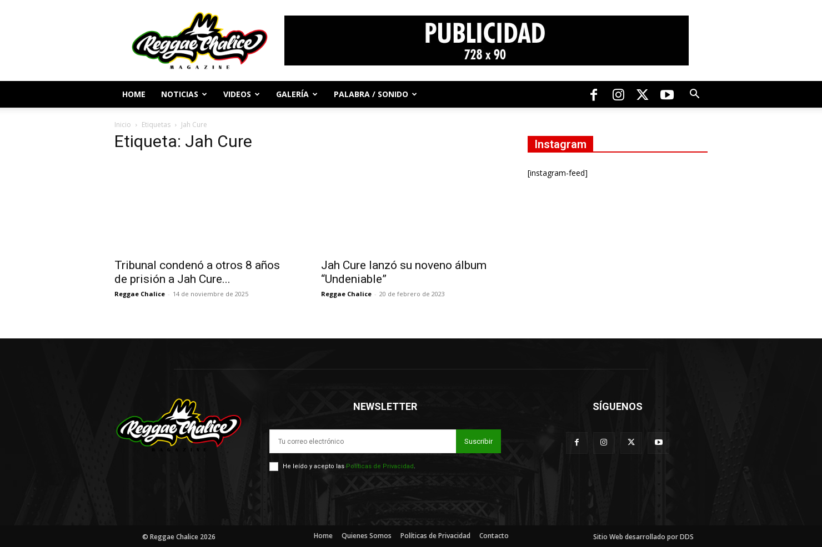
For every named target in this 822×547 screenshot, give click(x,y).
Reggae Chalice (139, 294)
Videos (241, 94)
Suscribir (478, 441)
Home (134, 94)
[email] (362, 441)
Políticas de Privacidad (380, 466)
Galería (297, 94)
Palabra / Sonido (375, 94)
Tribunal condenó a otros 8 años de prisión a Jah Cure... (197, 272)
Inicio (122, 124)
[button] (694, 95)
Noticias (184, 94)
